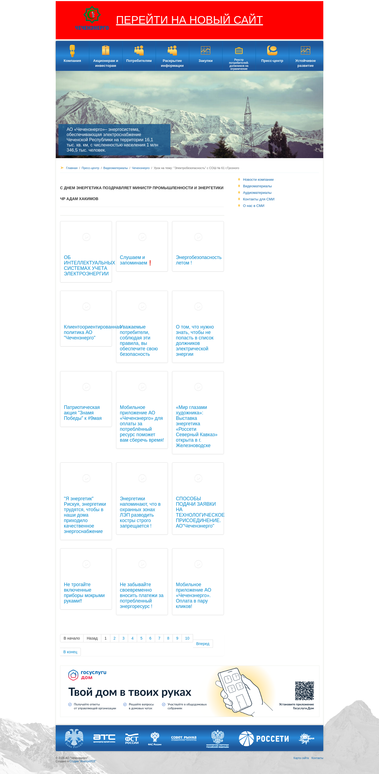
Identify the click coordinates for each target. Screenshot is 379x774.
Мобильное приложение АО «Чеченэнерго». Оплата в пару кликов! (193, 595)
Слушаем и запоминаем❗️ (136, 260)
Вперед (202, 644)
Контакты (317, 758)
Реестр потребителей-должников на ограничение (239, 64)
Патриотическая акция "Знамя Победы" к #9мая (83, 413)
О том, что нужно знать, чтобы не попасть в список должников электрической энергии (195, 340)
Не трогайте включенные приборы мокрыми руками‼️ (84, 593)
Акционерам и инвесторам (105, 63)
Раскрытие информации (172, 63)
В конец (70, 652)
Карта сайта (301, 758)
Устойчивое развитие (305, 63)
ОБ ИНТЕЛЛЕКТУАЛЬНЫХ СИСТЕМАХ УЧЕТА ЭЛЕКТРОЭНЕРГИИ (89, 265)
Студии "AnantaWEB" (82, 761)
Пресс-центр (272, 61)
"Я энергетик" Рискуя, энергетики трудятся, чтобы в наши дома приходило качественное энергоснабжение (85, 515)
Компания (72, 61)
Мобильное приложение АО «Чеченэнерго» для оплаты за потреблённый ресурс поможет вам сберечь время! (142, 424)
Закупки (205, 61)
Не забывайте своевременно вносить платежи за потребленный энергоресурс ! (142, 595)
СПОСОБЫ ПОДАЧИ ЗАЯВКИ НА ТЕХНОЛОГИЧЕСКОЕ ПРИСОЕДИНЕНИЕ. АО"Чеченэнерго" (200, 512)
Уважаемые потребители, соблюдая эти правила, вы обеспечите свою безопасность (139, 340)
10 (187, 638)
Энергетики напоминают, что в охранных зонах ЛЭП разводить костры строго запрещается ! (140, 512)
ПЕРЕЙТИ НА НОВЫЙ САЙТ (189, 20)
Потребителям (139, 61)
